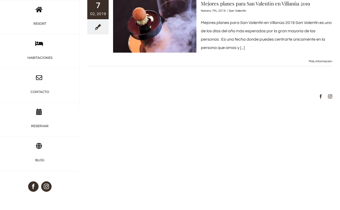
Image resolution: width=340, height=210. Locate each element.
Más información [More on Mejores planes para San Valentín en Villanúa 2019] (320, 61)
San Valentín (237, 11)
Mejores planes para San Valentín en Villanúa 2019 (255, 3)
